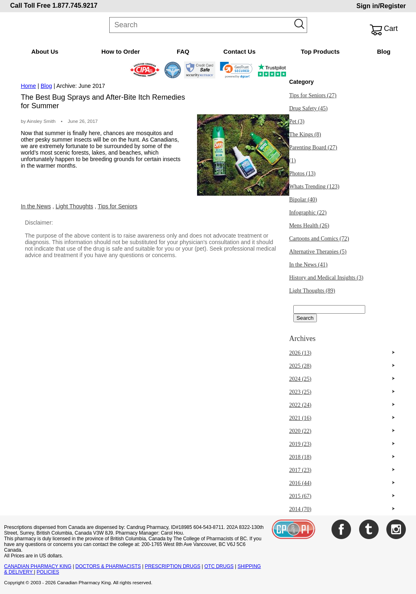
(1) (292, 160)
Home (28, 86)
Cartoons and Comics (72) (319, 239)
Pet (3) (297, 121)
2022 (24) (300, 405)
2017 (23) (300, 470)
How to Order (120, 51)
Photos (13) (302, 173)
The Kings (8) (305, 134)
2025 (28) (300, 366)
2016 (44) (300, 483)
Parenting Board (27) (313, 147)
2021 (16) (300, 418)
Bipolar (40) (303, 200)
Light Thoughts (74, 206)
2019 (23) (300, 444)
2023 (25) (300, 392)
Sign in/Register (381, 5)
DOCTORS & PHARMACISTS (108, 566)
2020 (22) (300, 431)
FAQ (183, 51)
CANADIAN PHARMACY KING (38, 566)
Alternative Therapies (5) (318, 252)
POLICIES (48, 572)
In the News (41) (308, 265)
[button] (236, 70)
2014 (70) (300, 509)
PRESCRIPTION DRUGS (173, 566)
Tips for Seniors (118, 206)
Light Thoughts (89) (312, 291)
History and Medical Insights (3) (326, 278)
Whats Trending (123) (314, 186)
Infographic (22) (308, 213)
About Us (44, 51)
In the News (36, 206)
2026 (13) (300, 353)
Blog (383, 51)
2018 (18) (300, 457)
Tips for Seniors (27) (313, 95)
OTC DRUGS (219, 566)
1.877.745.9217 (75, 5)
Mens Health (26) (309, 226)
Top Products (320, 51)
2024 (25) (300, 379)
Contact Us (239, 51)
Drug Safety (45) (308, 108)
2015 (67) (300, 496)
